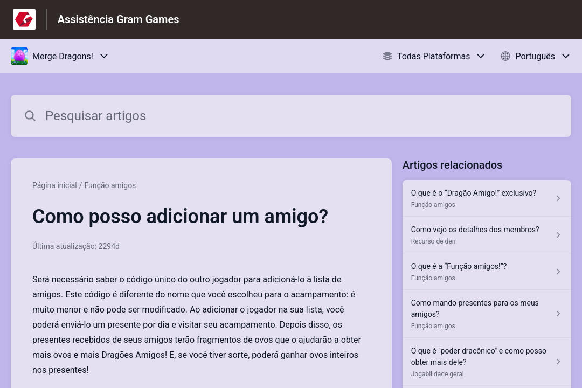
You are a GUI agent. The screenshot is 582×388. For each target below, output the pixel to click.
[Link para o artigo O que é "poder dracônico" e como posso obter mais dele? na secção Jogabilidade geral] (487, 362)
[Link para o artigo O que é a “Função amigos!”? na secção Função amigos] (487, 271)
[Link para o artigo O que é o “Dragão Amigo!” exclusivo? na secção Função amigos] (487, 198)
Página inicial (54, 185)
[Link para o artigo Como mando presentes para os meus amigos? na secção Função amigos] (487, 314)
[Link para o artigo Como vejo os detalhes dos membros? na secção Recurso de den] (487, 235)
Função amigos (110, 185)
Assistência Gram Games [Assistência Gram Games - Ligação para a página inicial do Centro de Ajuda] (118, 19)
